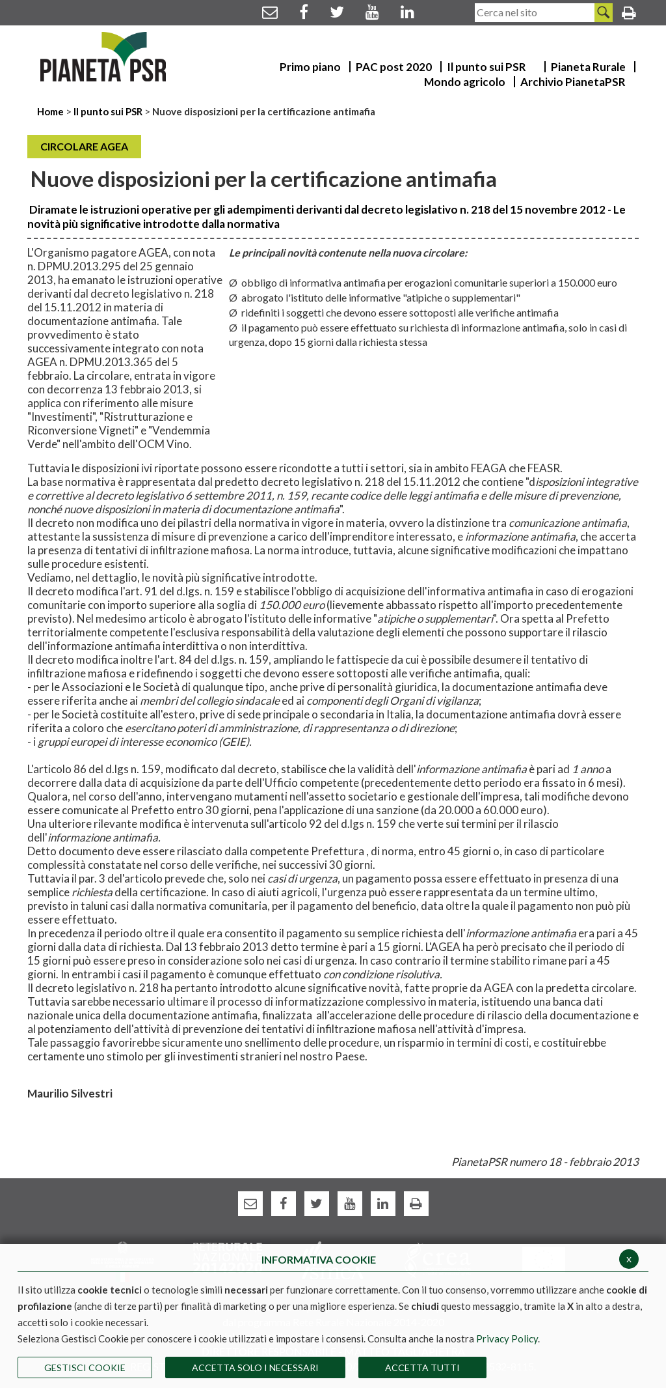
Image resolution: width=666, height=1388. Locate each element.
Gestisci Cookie (85, 1367)
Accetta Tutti (422, 1367)
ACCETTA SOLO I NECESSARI (255, 1367)
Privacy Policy (507, 1338)
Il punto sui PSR (107, 111)
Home (51, 111)
